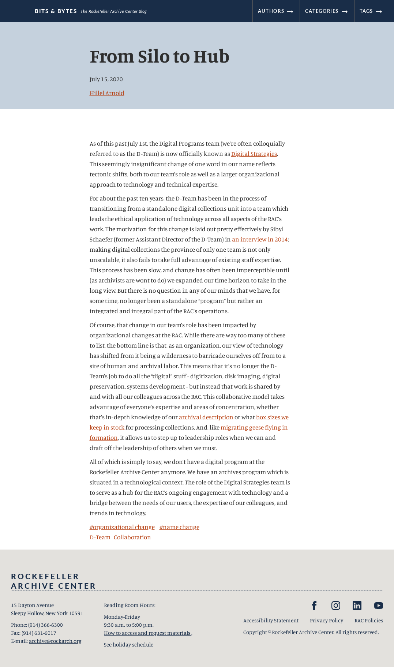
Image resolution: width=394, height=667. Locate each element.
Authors (276, 11)
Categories (327, 11)
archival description (206, 417)
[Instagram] (335, 605)
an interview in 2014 (260, 239)
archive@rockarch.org (55, 640)
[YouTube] (378, 605)
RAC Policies (368, 620)
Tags (372, 11)
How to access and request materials (147, 632)
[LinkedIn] (357, 605)
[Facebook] (314, 605)
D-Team (100, 537)
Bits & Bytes (56, 11)
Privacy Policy (327, 620)
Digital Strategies (254, 153)
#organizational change (122, 527)
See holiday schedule (128, 644)
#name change (179, 527)
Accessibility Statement (271, 620)
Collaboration (132, 537)
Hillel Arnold (107, 93)
